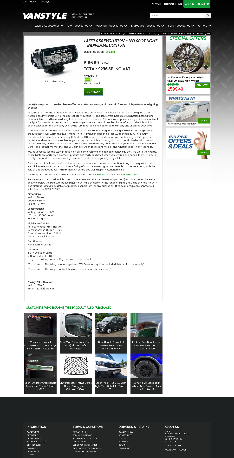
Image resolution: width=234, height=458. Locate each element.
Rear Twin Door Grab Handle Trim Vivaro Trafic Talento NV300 (40, 386)
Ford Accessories (179, 26)
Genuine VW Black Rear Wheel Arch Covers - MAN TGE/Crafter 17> (146, 386)
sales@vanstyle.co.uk (175, 450)
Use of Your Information (85, 445)
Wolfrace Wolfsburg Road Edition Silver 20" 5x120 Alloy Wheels (185, 79)
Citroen (112, 33)
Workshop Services (36, 441)
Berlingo (121, 33)
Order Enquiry (34, 445)
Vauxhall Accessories (109, 26)
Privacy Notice (80, 432)
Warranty (123, 441)
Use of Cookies (80, 441)
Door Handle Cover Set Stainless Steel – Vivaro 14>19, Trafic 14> (111, 345)
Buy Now (202, 85)
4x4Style (45, 1)
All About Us (33, 432)
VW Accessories (78, 26)
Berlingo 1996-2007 (137, 33)
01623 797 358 (79, 17)
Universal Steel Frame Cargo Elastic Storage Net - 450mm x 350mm (76, 386)
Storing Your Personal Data (87, 448)
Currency (124, 438)
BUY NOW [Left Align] (93, 92)
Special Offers (187, 38)
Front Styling (154, 33)
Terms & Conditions (82, 435)
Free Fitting (32, 435)
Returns (123, 445)
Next (206, 67)
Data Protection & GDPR (84, 451)
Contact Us (33, 448)
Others (202, 26)
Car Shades (29, 1)
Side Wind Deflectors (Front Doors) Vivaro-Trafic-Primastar (75, 345)
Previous (169, 67)
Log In (188, 3)
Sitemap (30, 454)
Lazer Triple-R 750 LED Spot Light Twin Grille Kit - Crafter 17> (111, 386)
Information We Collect (85, 438)
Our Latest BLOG (34, 451)
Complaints (124, 448)
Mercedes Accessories (145, 26)
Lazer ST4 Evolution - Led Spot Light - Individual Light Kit (186, 33)
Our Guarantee (34, 438)
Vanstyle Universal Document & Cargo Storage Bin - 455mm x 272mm (40, 345)
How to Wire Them (127, 174)
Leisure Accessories (47, 26)
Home (103, 33)
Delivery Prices (126, 432)
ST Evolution (98, 174)
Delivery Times (125, 435)
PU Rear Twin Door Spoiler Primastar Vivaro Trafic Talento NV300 (146, 345)
